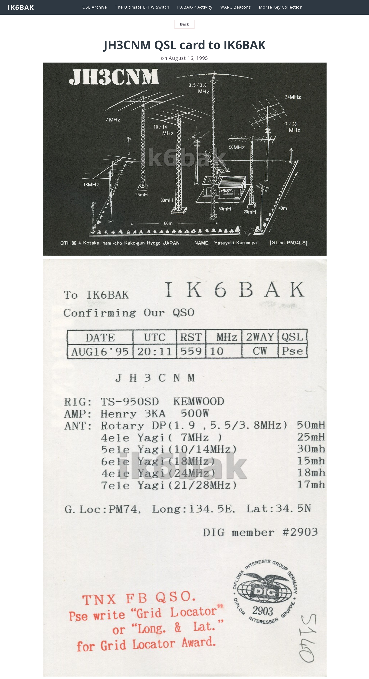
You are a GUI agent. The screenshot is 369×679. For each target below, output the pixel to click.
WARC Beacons (235, 7)
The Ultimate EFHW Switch (142, 7)
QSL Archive (94, 7)
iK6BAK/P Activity (194, 7)
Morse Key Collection (281, 7)
